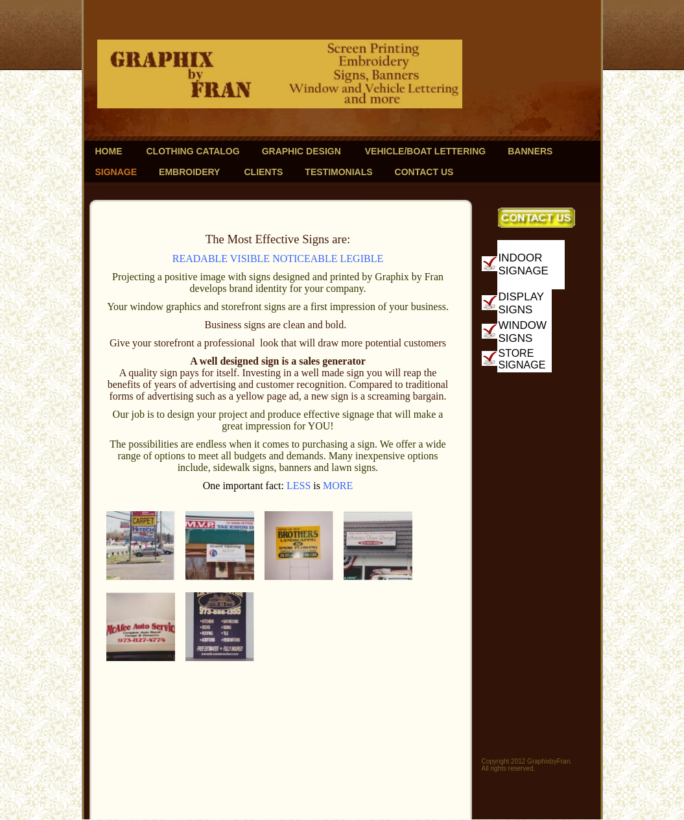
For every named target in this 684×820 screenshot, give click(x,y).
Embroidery (189, 172)
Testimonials (338, 172)
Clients (263, 172)
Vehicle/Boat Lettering (425, 151)
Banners (530, 151)
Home (109, 151)
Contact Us (424, 172)
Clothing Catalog (193, 151)
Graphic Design (301, 151)
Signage (116, 172)
